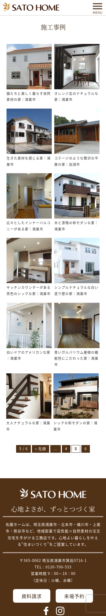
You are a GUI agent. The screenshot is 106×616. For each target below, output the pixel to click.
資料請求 (31, 596)
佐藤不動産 (53, 493)
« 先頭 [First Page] (40, 449)
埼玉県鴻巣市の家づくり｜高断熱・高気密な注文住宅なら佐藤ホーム (31, 6)
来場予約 (74, 596)
